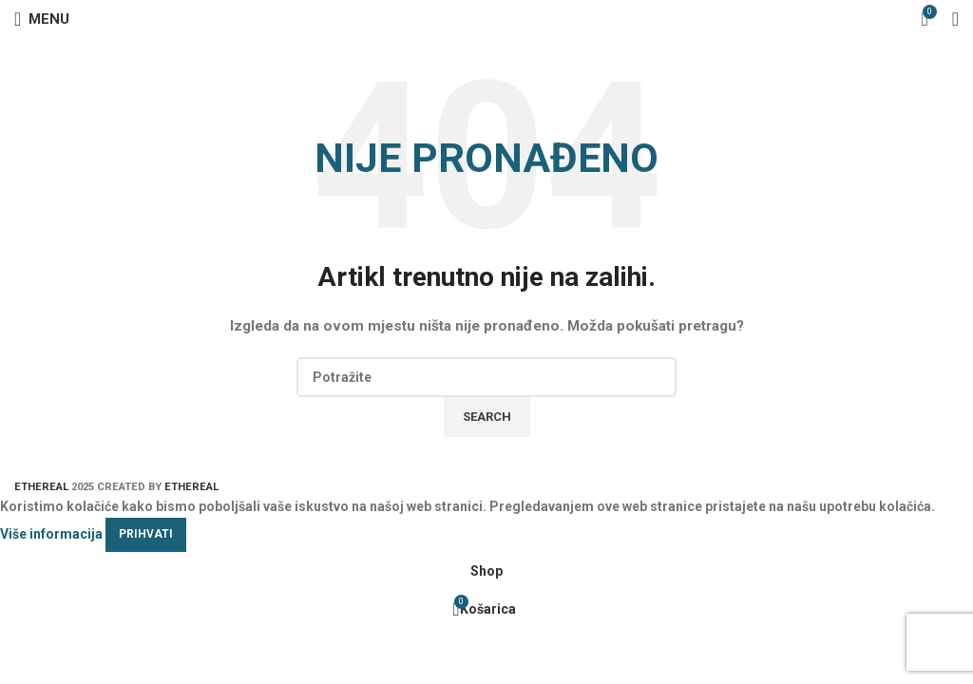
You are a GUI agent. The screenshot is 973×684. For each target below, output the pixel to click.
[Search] (486, 377)
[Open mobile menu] (42, 19)
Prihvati (146, 534)
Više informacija (51, 533)
